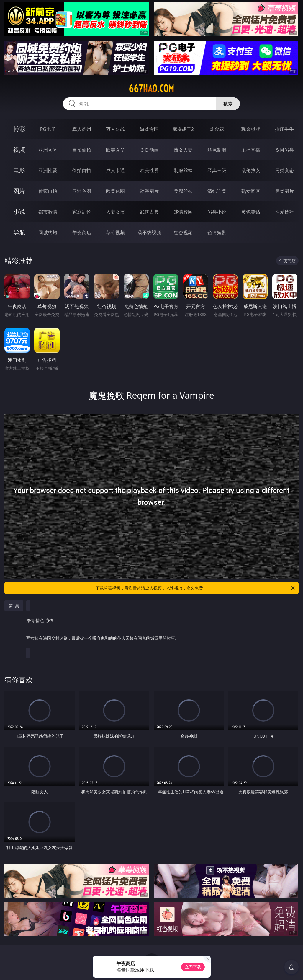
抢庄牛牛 (284, 129)
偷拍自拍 (81, 170)
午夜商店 (81, 232)
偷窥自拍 (47, 191)
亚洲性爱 (47, 170)
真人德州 (81, 129)
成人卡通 (115, 170)
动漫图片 (149, 191)
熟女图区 (250, 191)
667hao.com (151, 89)
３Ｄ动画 (149, 149)
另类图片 (284, 191)
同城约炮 (47, 232)
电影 (19, 170)
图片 (19, 191)
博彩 (19, 129)
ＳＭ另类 (284, 149)
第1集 (14, 605)
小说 (19, 212)
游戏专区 (149, 129)
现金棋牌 (250, 129)
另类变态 (284, 170)
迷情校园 (183, 212)
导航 (19, 232)
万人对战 (115, 129)
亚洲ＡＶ (47, 149)
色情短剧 (216, 232)
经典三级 (216, 170)
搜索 (228, 103)
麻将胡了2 (183, 129)
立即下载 (193, 967)
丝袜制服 (216, 149)
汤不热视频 (149, 232)
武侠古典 (149, 212)
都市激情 (47, 212)
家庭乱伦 (81, 212)
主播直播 (250, 149)
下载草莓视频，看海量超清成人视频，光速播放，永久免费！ (195, 588)
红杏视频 (183, 232)
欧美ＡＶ (115, 149)
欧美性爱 (149, 170)
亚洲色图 (81, 191)
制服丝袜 (183, 170)
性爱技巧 (284, 212)
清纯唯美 (216, 191)
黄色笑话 (250, 212)
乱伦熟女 (250, 170)
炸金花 (217, 129)
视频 (19, 150)
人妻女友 (115, 212)
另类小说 (216, 212)
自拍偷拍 (81, 149)
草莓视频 (115, 232)
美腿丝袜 (183, 191)
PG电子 (48, 129)
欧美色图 (115, 191)
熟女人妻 (183, 149)
